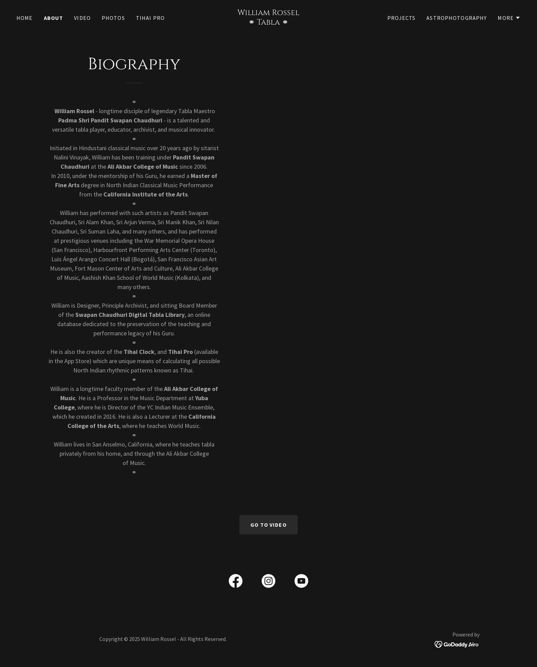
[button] (509, 18)
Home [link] (24, 17)
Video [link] (82, 17)
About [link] (53, 17)
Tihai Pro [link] (150, 17)
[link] (269, 22)
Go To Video (268, 524)
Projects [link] (401, 17)
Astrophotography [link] (456, 17)
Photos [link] (113, 17)
